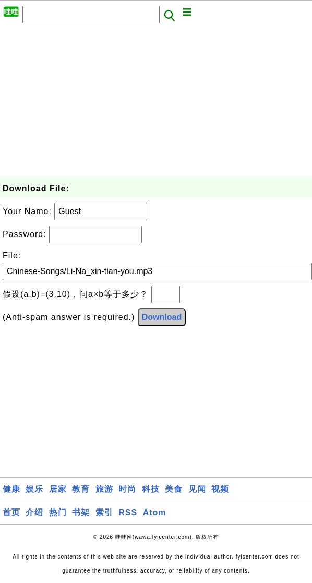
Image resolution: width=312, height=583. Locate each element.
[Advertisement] (151, 103)
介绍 (34, 512)
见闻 (197, 489)
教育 (81, 489)
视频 (220, 489)
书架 (81, 512)
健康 (11, 489)
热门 (58, 512)
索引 (104, 512)
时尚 (127, 489)
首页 (11, 512)
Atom (154, 512)
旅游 (104, 489)
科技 (151, 489)
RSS (127, 512)
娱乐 (34, 489)
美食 (174, 489)
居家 (58, 489)
